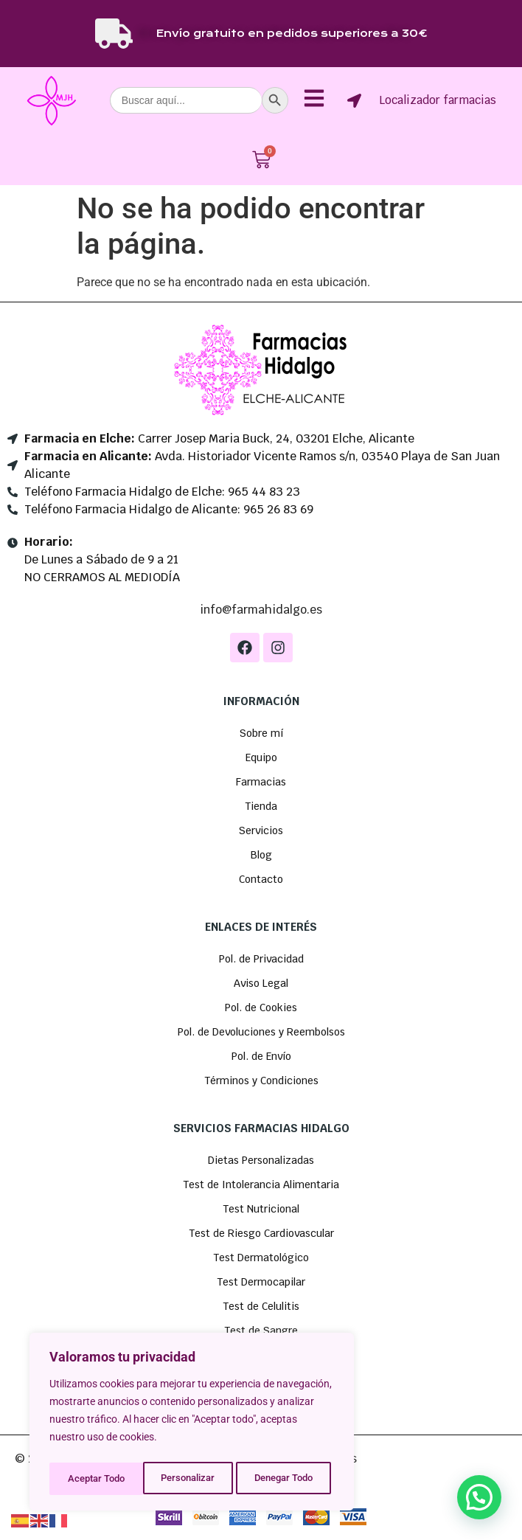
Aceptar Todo (288, 1479)
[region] (191, 1424)
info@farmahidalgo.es (261, 609)
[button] (479, 1497)
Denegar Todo (190, 1479)
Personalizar (93, 1479)
